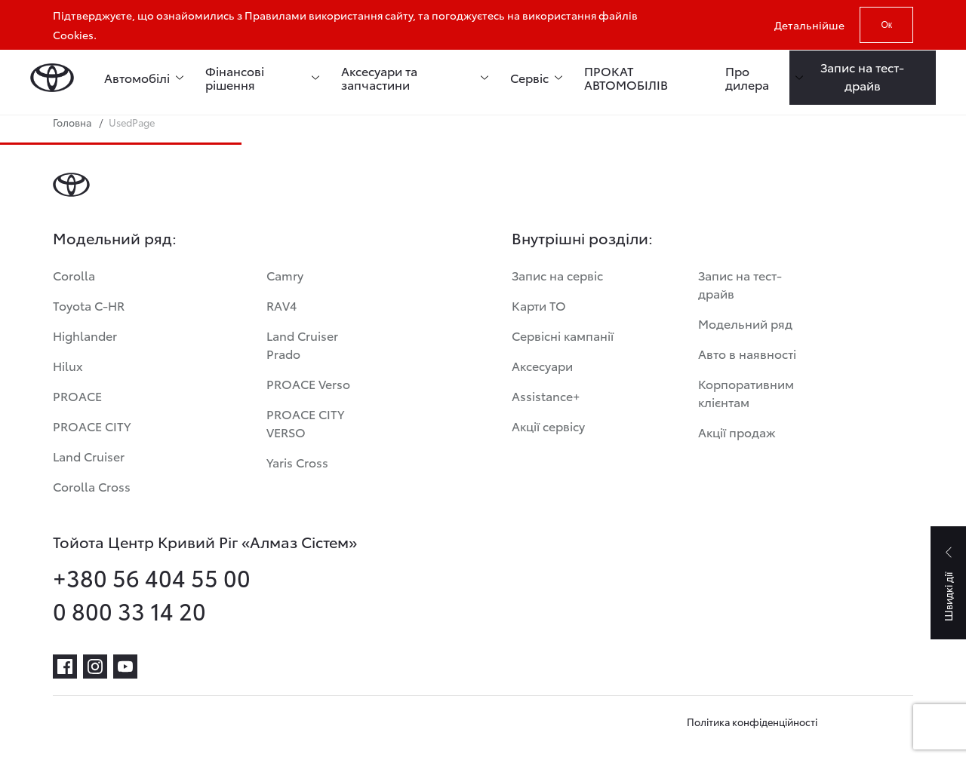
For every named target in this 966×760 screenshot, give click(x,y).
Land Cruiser (89, 455)
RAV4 (281, 305)
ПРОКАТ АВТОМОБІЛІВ (626, 77)
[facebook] (65, 666)
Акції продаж (737, 431)
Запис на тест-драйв (740, 284)
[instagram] (95, 666)
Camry (284, 274)
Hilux (68, 365)
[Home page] (52, 78)
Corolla (74, 274)
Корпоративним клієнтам (746, 392)
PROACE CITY (92, 425)
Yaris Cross (297, 461)
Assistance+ (546, 395)
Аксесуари (542, 365)
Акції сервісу (548, 425)
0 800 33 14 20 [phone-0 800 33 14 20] (129, 610)
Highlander (85, 335)
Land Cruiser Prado (302, 344)
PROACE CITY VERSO (305, 422)
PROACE (77, 395)
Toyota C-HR (89, 305)
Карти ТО (539, 305)
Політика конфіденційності (752, 721)
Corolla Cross (92, 486)
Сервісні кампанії (563, 335)
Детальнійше (809, 24)
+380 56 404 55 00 (152, 577)
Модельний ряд (745, 323)
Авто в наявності (747, 353)
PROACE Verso (308, 383)
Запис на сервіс (557, 274)
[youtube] (125, 666)
